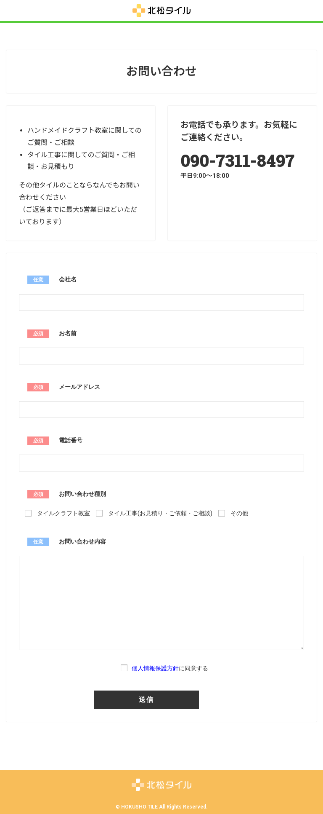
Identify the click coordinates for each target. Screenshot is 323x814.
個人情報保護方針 (155, 668)
